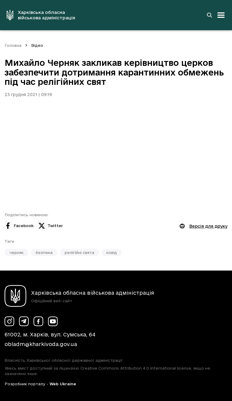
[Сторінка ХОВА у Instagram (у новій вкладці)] (9, 321)
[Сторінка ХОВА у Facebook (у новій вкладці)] (38, 321)
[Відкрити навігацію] (221, 15)
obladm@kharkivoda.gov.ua (41, 344)
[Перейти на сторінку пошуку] (209, 15)
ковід (111, 252)
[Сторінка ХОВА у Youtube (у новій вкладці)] (53, 321)
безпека (44, 252)
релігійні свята (79, 252)
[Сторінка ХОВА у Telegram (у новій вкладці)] (24, 321)
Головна (13, 45)
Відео (37, 45)
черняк (16, 252)
